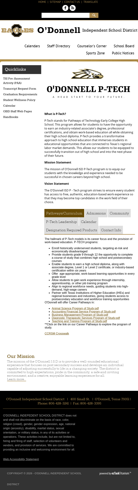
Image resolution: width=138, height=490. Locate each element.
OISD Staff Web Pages (17, 111)
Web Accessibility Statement (21, 459)
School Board (124, 46)
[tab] (64, 213)
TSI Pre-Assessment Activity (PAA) (18, 81)
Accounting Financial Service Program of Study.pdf (84, 311)
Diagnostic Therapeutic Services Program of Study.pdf (86, 317)
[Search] (66, 15)
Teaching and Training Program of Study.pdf (79, 321)
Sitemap (55, 2)
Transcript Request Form (22, 89)
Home (42, 2)
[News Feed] (72, 8)
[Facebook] (65, 8)
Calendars (32, 46)
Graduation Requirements (22, 95)
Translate (90, 2)
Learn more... (16, 379)
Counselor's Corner (92, 46)
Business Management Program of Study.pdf (80, 314)
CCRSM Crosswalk (57, 333)
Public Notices (123, 53)
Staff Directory (58, 46)
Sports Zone (95, 53)
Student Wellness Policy (19, 100)
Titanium (121, 473)
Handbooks (10, 117)
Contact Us (72, 2)
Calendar (9, 106)
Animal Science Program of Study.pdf (75, 308)
